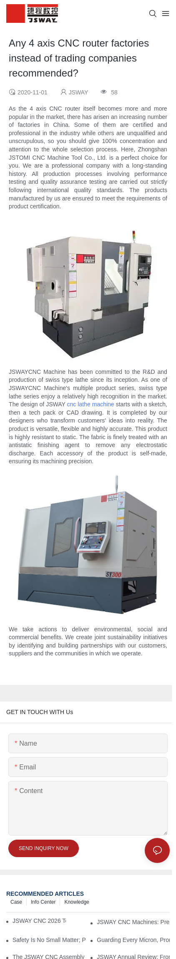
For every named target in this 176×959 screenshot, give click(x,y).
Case (16, 902)
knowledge (76, 902)
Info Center (43, 902)
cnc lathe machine (90, 404)
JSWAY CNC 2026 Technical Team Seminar (39, 920)
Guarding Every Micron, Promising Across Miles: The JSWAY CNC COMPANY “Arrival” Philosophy (133, 940)
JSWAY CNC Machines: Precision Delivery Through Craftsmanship (133, 922)
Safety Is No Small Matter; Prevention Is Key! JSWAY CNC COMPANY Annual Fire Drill (49, 940)
